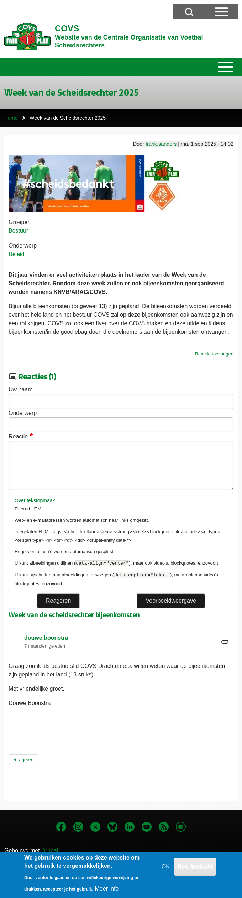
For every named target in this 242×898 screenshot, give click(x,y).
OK (166, 870)
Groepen (20, 222)
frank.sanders (161, 144)
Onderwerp (23, 246)
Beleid (16, 254)
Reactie (18, 437)
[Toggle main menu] (121, 67)
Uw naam (21, 389)
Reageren (23, 759)
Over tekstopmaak (35, 500)
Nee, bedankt (195, 870)
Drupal (49, 850)
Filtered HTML (29, 509)
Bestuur (18, 231)
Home (10, 118)
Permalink (121, 641)
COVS (67, 28)
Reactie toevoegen (214, 354)
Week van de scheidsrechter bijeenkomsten (74, 615)
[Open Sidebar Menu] (221, 11)
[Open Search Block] (189, 11)
